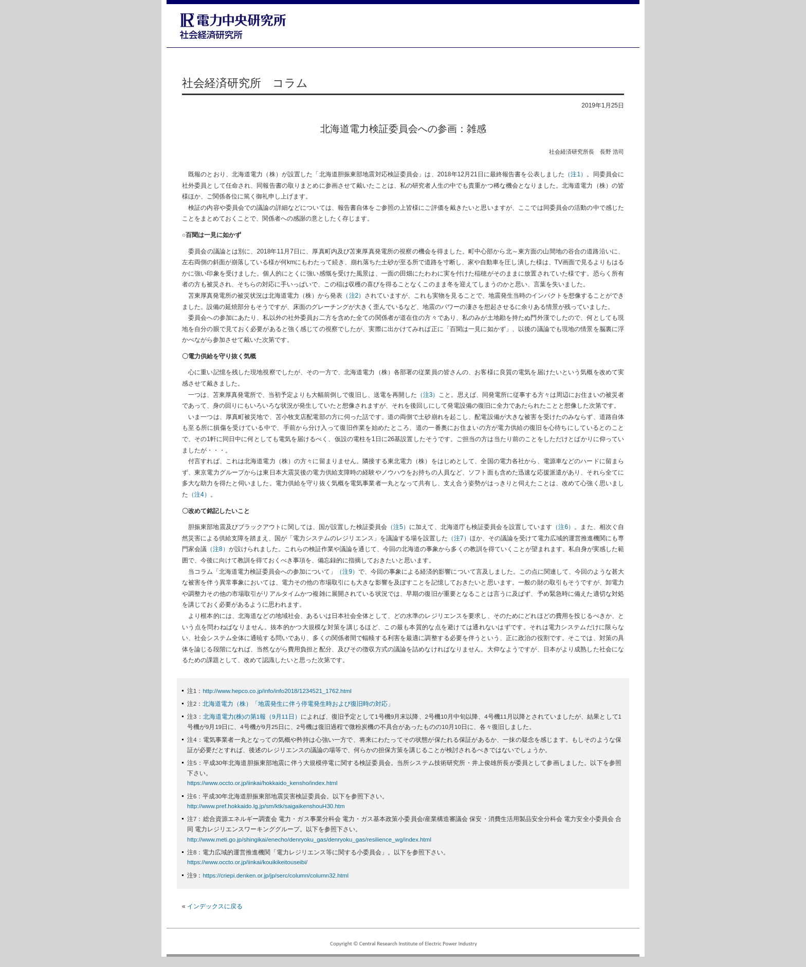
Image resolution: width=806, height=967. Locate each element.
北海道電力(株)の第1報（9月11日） (252, 717)
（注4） (199, 494)
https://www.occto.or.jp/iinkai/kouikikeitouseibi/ (247, 862)
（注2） (353, 295)
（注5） (398, 527)
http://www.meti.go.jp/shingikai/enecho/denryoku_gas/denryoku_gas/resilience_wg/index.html (309, 839)
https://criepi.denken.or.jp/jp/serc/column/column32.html (276, 875)
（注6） (563, 527)
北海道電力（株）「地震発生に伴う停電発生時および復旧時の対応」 (298, 704)
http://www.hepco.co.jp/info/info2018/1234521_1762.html (277, 691)
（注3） (428, 394)
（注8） (218, 549)
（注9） (347, 571)
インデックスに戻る (215, 906)
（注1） (575, 174)
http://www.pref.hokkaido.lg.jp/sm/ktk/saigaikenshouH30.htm (266, 806)
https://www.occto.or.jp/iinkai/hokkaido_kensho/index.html (262, 783)
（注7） (459, 538)
